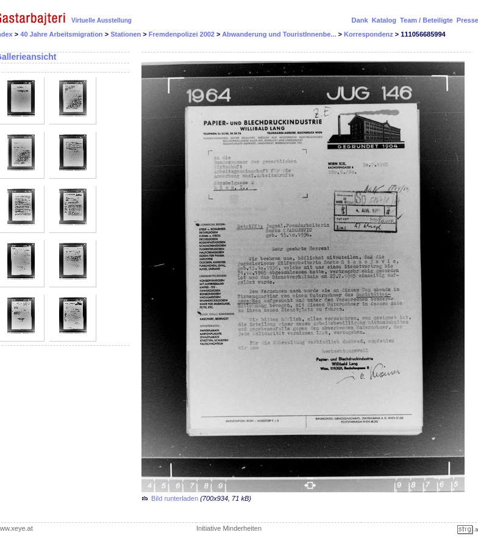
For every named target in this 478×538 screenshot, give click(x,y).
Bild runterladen (174, 498)
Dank (360, 20)
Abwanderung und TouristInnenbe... (280, 34)
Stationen (126, 34)
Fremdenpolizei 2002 (182, 34)
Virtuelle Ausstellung (101, 20)
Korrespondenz (369, 34)
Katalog (384, 20)
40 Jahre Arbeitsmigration (62, 34)
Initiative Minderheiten (229, 528)
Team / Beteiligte (426, 20)
